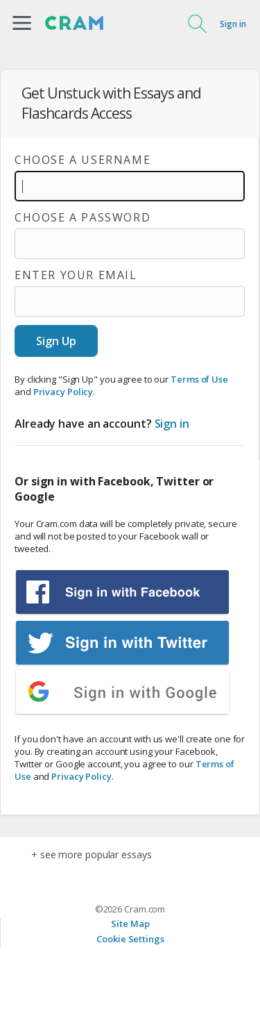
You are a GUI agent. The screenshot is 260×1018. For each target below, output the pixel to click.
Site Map (130, 923)
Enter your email (76, 275)
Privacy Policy (63, 391)
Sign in (232, 24)
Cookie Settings (130, 939)
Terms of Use (199, 379)
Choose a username (82, 159)
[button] (21, 23)
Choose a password (82, 217)
